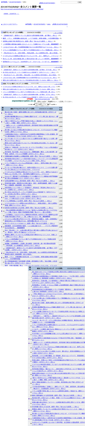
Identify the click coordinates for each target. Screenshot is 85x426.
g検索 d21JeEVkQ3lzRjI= (47, 3)
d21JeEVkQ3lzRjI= (15, 2)
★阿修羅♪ (4, 2)
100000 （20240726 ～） (11, 13)
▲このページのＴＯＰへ (9, 24)
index (49, 24)
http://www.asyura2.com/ (42, 99)
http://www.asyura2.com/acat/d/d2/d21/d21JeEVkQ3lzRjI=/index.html (22, 9)
